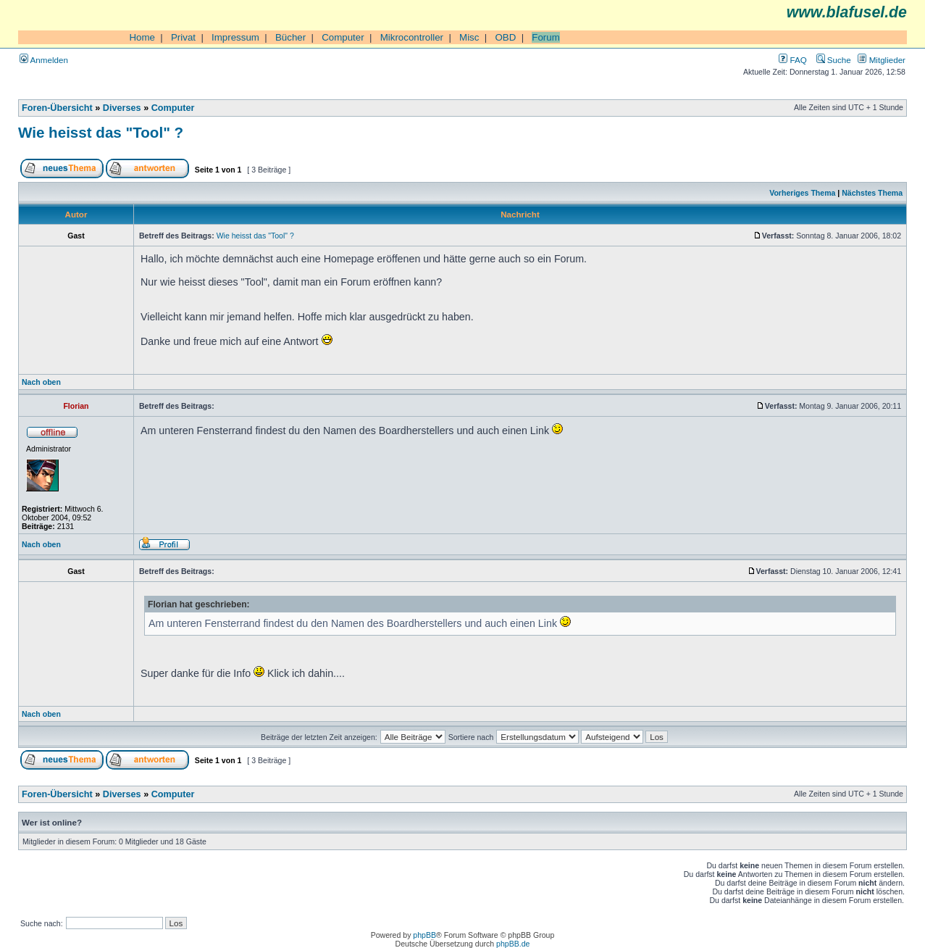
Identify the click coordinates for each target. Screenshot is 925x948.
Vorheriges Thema (802, 192)
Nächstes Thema (872, 192)
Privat (183, 37)
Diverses (122, 108)
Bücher (290, 37)
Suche (833, 60)
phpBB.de (513, 943)
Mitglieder (881, 60)
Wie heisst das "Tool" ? (100, 132)
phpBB (424, 935)
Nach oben (41, 382)
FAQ (792, 60)
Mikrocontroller (411, 37)
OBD (505, 37)
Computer (343, 37)
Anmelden (44, 60)
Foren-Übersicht (57, 108)
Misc (469, 37)
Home (142, 37)
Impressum (235, 37)
